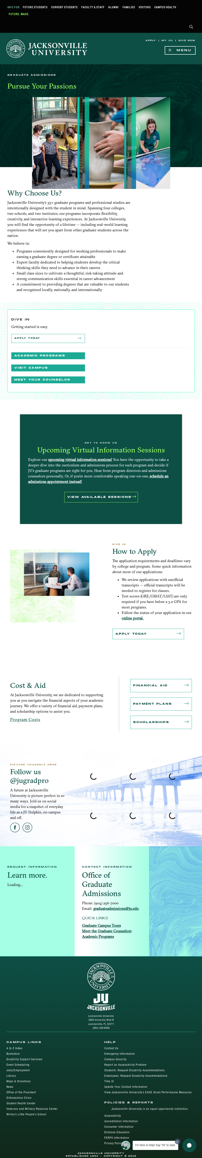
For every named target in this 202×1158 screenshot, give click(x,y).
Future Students (35, 7)
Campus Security (115, 1059)
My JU (167, 40)
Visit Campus (31, 367)
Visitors (145, 7)
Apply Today (48, 339)
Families (129, 7)
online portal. (132, 618)
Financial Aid (161, 685)
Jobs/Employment (18, 1070)
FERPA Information (116, 1138)
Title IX (109, 1081)
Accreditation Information (121, 1121)
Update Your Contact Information (125, 1087)
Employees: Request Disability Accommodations (135, 1076)
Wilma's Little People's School (26, 1114)
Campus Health (165, 7)
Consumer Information (119, 1127)
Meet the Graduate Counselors (107, 931)
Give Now (187, 40)
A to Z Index (14, 1048)
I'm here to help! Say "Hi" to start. (155, 1145)
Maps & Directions (18, 1081)
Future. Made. (19, 14)
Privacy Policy (113, 1143)
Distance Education (117, 1132)
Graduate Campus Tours (101, 925)
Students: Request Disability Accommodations (134, 1070)
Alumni (113, 7)
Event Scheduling (17, 1065)
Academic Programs (39, 355)
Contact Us (111, 1048)
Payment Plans (161, 704)
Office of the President (21, 1092)
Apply (151, 40)
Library (11, 1076)
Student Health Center (21, 1103)
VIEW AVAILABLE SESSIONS (101, 497)
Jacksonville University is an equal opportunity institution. (149, 1109)
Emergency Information (119, 1054)
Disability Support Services (24, 1059)
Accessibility (112, 1116)
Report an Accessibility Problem (125, 1065)
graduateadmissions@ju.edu (116, 908)
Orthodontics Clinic (19, 1098)
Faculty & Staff (93, 7)
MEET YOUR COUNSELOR (42, 379)
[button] (191, 27)
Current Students (64, 7)
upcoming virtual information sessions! (80, 459)
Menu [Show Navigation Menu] (180, 50)
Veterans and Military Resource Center (32, 1109)
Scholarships (161, 722)
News (9, 1087)
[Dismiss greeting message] (177, 1141)
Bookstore (13, 1054)
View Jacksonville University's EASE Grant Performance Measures (148, 1092)
